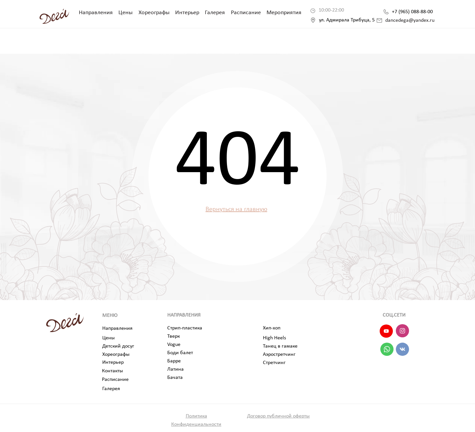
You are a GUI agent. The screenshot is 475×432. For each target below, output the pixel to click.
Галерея (215, 13)
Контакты (112, 371)
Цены (125, 13)
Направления (96, 13)
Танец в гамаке (280, 346)
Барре (174, 361)
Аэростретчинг (279, 354)
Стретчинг (274, 362)
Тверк (173, 336)
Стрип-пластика (184, 328)
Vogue (173, 344)
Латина (175, 369)
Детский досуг (118, 346)
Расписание (246, 13)
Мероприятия (284, 13)
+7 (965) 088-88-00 (412, 12)
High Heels (274, 338)
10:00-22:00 (331, 10)
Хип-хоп (271, 328)
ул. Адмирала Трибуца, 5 (347, 20)
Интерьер (187, 13)
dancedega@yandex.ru (409, 20)
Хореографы (154, 13)
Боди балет (180, 352)
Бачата (175, 377)
